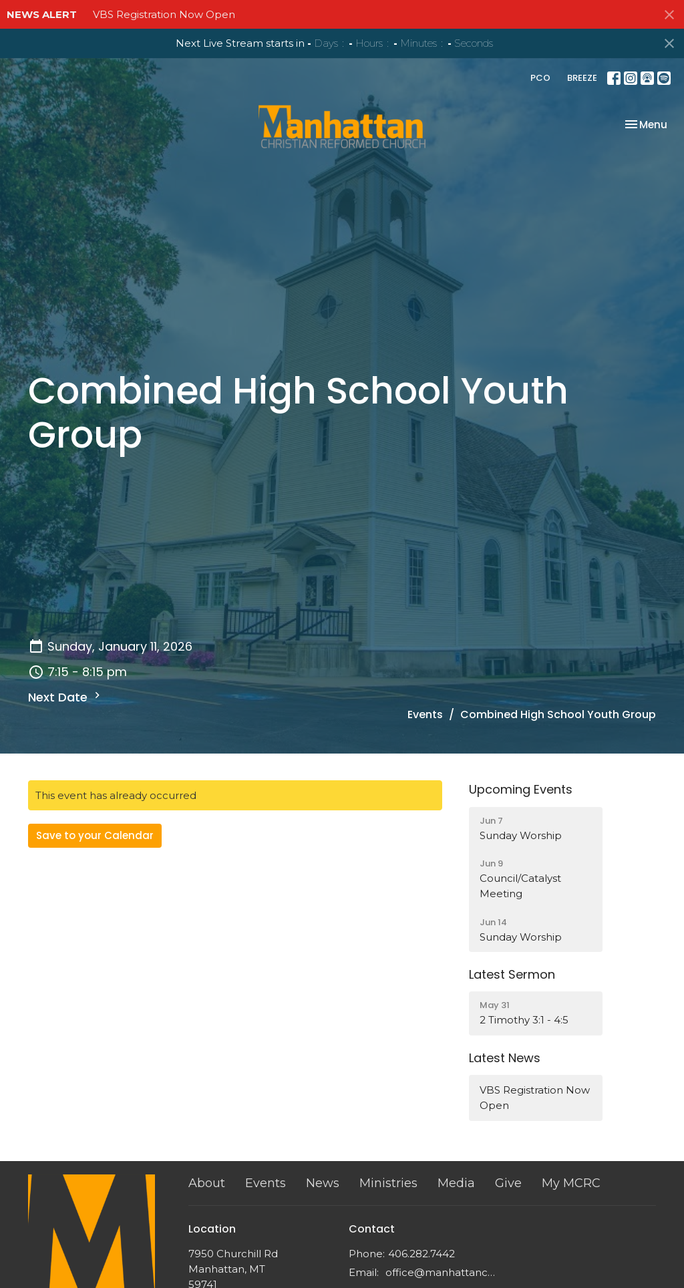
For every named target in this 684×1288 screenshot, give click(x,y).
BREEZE (582, 77)
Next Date (66, 697)
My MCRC (571, 1183)
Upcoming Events (520, 789)
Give (508, 1183)
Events (425, 714)
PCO (540, 77)
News (322, 1183)
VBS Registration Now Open (164, 14)
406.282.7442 (421, 1253)
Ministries (388, 1183)
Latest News (504, 1058)
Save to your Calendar (95, 835)
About (206, 1183)
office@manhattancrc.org (440, 1272)
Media (456, 1183)
